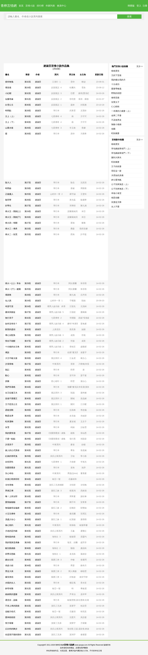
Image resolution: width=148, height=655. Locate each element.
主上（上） (10, 116)
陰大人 (8, 182)
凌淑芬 (38, 82)
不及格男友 (116, 120)
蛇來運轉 (9, 421)
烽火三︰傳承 (11, 228)
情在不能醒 (10, 341)
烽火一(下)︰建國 (13, 289)
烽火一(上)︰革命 (13, 283)
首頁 (21, 5)
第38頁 (28, 600)
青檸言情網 (9, 5)
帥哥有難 (9, 588)
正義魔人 (9, 194)
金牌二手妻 (116, 115)
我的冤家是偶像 (12, 542)
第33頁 (28, 116)
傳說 (7, 352)
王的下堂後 (116, 75)
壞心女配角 (10, 335)
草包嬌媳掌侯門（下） (121, 153)
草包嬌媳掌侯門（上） (121, 148)
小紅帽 (8, 93)
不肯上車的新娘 (12, 606)
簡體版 (131, 5)
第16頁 (28, 496)
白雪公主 (9, 105)
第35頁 (28, 375)
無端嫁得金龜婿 (12, 508)
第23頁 (28, 228)
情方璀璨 (9, 623)
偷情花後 (115, 97)
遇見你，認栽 (11, 600)
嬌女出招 (9, 560)
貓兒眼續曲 (10, 548)
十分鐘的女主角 (12, 346)
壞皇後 (8, 87)
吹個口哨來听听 (12, 479)
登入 (139, 5)
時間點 (8, 110)
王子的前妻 (116, 166)
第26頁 (28, 128)
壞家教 (8, 295)
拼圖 (7, 381)
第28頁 (28, 110)
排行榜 (40, 5)
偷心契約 (9, 525)
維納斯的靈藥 (11, 594)
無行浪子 (9, 318)
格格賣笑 (115, 71)
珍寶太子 (115, 102)
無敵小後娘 (116, 124)
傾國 (113, 129)
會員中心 (61, 5)
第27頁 (28, 182)
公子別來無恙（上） (120, 184)
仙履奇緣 (9, 99)
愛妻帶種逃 (116, 89)
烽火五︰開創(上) (13, 211)
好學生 (8, 205)
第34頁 (28, 387)
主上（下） (10, 122)
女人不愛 (115, 206)
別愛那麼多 (10, 467)
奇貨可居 (9, 306)
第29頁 (28, 188)
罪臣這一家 (116, 171)
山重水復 (9, 128)
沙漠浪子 (9, 444)
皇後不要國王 (11, 398)
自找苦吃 (9, 462)
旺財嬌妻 (115, 133)
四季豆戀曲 (10, 554)
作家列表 (50, 5)
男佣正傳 (9, 490)
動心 (7, 375)
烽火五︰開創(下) (13, 217)
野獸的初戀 (116, 93)
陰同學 (8, 200)
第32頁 (28, 82)
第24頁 (28, 87)
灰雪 (7, 427)
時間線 (8, 188)
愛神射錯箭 (10, 617)
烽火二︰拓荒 (11, 234)
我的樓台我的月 (118, 80)
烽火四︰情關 (11, 223)
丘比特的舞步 (11, 629)
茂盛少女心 (10, 519)
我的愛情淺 (10, 433)
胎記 (7, 370)
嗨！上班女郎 (11, 496)
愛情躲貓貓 (10, 502)
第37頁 (28, 341)
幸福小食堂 (116, 193)
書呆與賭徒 (10, 312)
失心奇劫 (9, 473)
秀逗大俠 (9, 571)
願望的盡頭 (10, 329)
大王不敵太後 (11, 358)
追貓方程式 (10, 611)
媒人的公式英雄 (12, 450)
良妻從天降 (116, 202)
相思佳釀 (115, 197)
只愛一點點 (10, 439)
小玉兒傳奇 (10, 513)
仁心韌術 (115, 106)
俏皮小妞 (9, 565)
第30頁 (28, 105)
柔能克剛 (9, 410)
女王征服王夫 (11, 393)
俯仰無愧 (9, 82)
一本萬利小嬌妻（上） (121, 111)
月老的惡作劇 (11, 531)
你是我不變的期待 (13, 634)
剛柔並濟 (9, 416)
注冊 (145, 5)
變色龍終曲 (10, 537)
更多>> (139, 66)
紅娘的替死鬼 (11, 456)
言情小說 (30, 5)
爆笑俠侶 (9, 577)
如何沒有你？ (11, 323)
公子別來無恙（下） (120, 189)
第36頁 (28, 548)
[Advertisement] (74, 42)
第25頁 (28, 194)
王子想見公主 (11, 404)
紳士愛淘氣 (116, 180)
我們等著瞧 (10, 387)
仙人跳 (8, 300)
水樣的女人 (10, 583)
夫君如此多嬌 (117, 175)
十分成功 (115, 84)
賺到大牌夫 (116, 157)
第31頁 (28, 99)
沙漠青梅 (9, 364)
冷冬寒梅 (9, 485)
